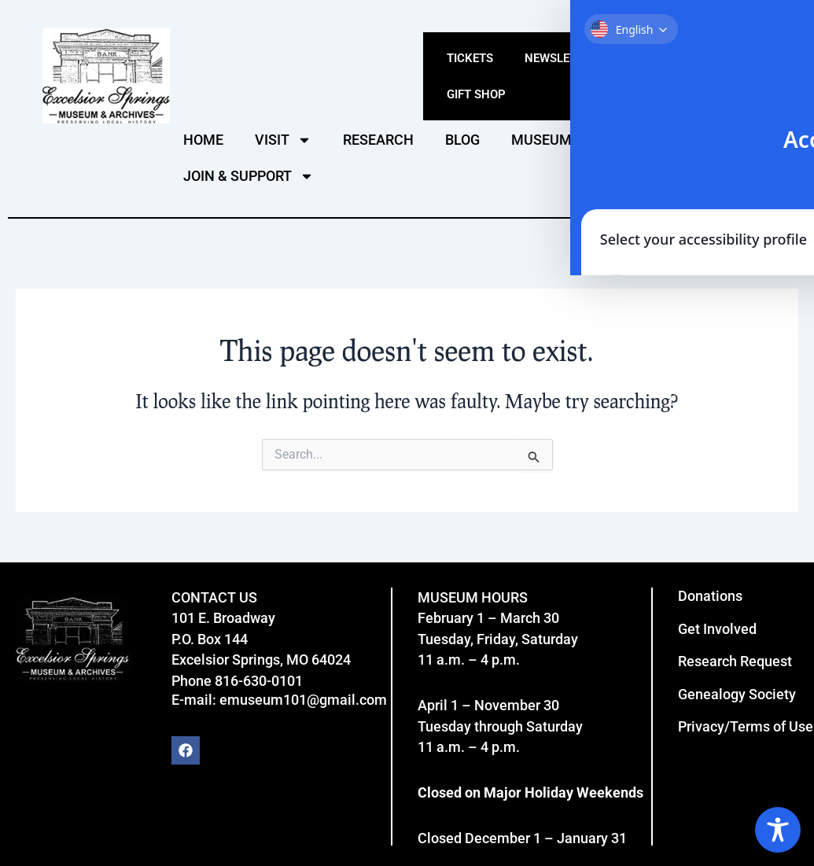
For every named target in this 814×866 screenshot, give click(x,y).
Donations (710, 596)
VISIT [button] (283, 140)
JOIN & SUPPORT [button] (248, 176)
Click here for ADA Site (744, 17)
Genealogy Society (737, 694)
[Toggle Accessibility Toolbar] (777, 829)
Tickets (470, 58)
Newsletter (561, 58)
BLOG (462, 139)
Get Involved (717, 629)
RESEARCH (378, 139)
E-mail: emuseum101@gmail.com (279, 699)
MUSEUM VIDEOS (567, 139)
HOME (203, 139)
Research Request (735, 661)
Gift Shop (476, 94)
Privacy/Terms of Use (745, 726)
